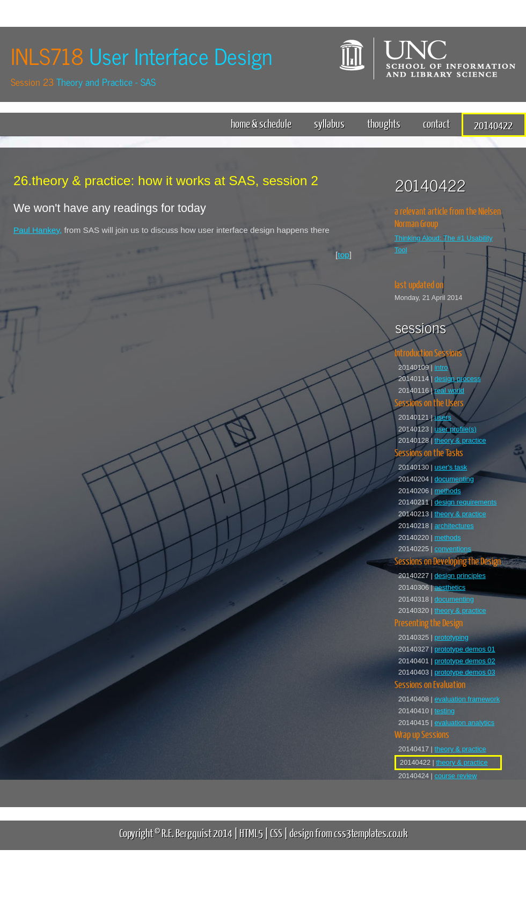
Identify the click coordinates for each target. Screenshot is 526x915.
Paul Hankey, (37, 230)
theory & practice (460, 440)
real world (449, 390)
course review (455, 776)
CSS (276, 832)
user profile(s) (455, 429)
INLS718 (141, 56)
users (442, 417)
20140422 (493, 124)
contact (436, 123)
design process (457, 379)
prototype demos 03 (464, 672)
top (343, 254)
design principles (459, 576)
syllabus (329, 123)
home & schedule (261, 123)
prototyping (451, 637)
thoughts (383, 123)
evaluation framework (467, 699)
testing (444, 711)
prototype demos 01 (464, 649)
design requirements (465, 502)
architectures (453, 526)
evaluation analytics (464, 723)
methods (447, 491)
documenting (453, 479)
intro (441, 367)
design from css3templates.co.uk (348, 832)
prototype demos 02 (464, 661)
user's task (450, 467)
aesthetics (449, 587)
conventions (452, 549)
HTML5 (251, 832)
